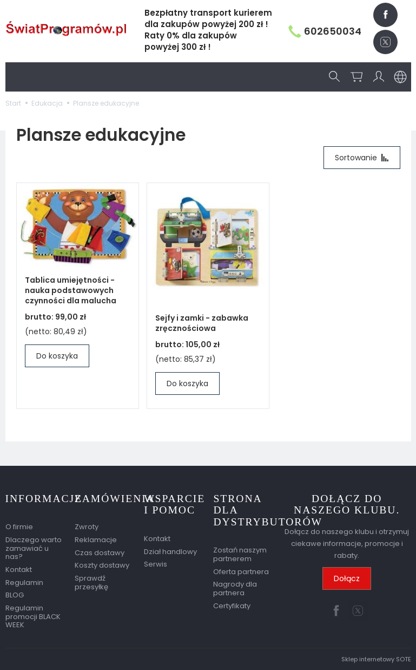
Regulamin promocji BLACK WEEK (33, 616)
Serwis (155, 564)
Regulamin (24, 582)
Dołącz (347, 578)
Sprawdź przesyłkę (91, 582)
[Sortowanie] (361, 157)
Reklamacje (96, 540)
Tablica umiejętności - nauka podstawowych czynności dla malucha (70, 290)
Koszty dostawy (102, 565)
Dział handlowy (170, 552)
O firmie (19, 527)
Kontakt (18, 569)
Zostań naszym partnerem (240, 554)
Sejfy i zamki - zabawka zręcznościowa (201, 323)
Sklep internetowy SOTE (376, 659)
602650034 (324, 31)
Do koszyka (57, 355)
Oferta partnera (241, 572)
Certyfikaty (231, 606)
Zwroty (86, 527)
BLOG (14, 595)
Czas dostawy (99, 553)
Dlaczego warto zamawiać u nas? (33, 548)
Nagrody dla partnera (235, 588)
